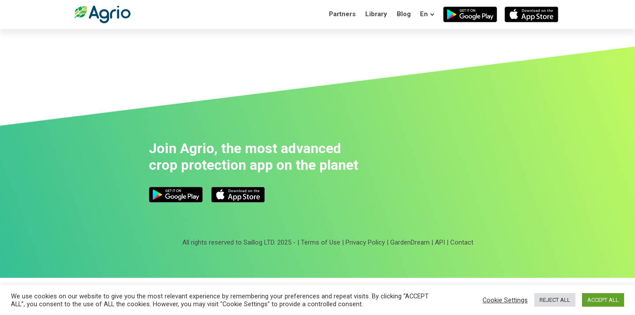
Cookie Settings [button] (505, 300)
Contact (461, 242)
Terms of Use (320, 242)
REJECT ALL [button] (555, 300)
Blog (404, 14)
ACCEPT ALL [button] (603, 300)
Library (376, 14)
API (440, 242)
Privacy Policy (365, 242)
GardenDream (410, 242)
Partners (342, 14)
